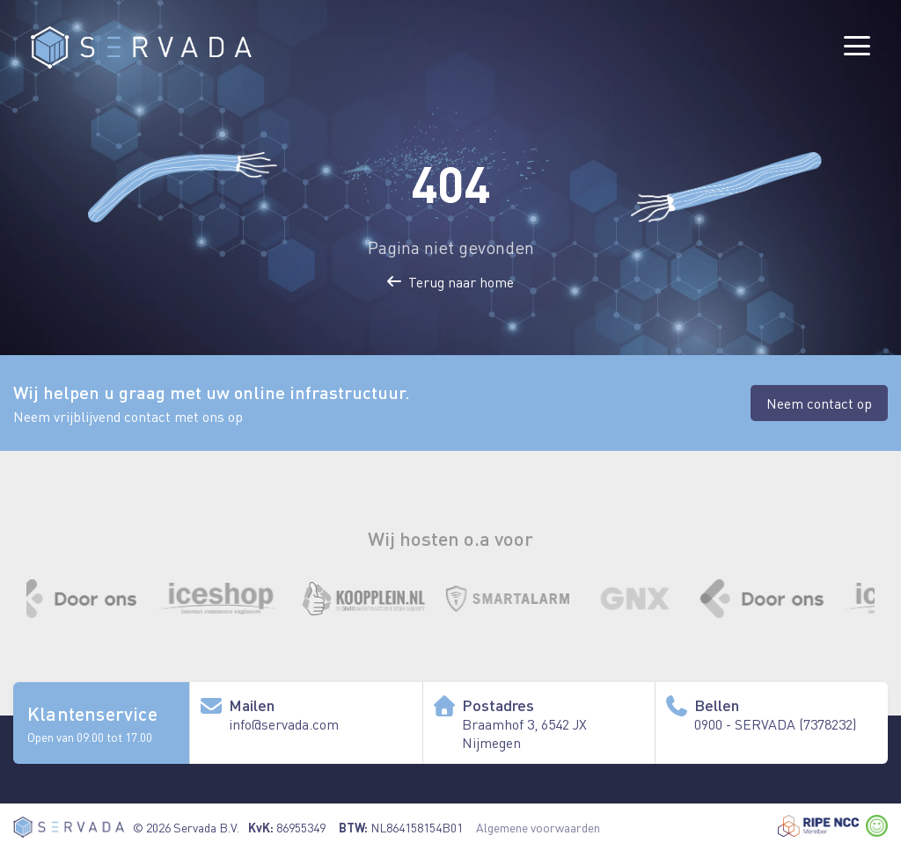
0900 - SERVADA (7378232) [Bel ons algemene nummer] (775, 724)
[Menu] (857, 45)
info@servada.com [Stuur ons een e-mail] (284, 724)
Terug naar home (450, 281)
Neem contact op (819, 403)
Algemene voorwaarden (538, 827)
